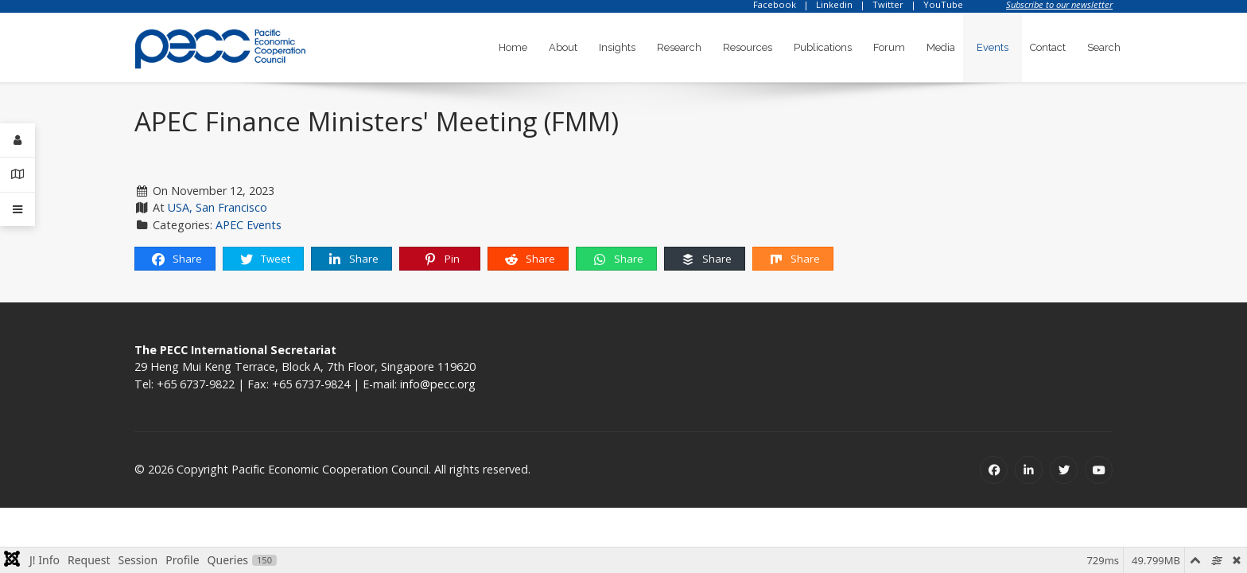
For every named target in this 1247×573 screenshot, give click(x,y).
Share (176, 259)
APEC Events (249, 224)
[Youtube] (1099, 470)
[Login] (17, 140)
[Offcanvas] (17, 209)
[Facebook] (994, 470)
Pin (441, 259)
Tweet (264, 259)
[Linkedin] (1029, 470)
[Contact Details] (17, 175)
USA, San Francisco (217, 207)
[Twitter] (1064, 470)
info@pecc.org (438, 384)
